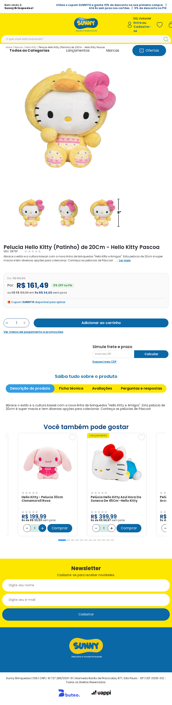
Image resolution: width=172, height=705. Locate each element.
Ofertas (149, 50)
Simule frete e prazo (112, 347)
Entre (137, 23)
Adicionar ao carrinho (101, 322)
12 (112, 540)
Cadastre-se (142, 29)
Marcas (112, 50)
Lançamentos (78, 50)
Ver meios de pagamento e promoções (33, 332)
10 (103, 540)
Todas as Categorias (29, 50)
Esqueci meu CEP (104, 362)
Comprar (60, 528)
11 (108, 540)
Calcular (151, 354)
